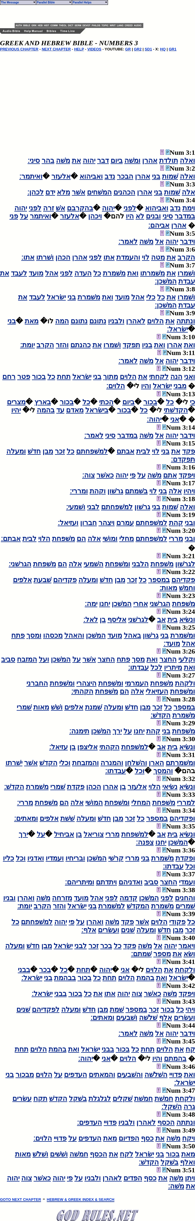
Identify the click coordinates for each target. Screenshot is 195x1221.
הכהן (62, 257)
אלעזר (61, 176)
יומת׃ (27, 345)
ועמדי (187, 882)
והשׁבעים (130, 1074)
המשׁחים (99, 192)
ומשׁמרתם (180, 763)
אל (159, 241)
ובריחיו (75, 858)
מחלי (126, 538)
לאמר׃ (128, 241)
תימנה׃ (79, 731)
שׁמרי (24, 707)
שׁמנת (93, 707)
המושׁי (94, 802)
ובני (190, 522)
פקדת (75, 786)
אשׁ (60, 208)
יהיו (16, 410)
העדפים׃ (89, 1122)
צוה (137, 993)
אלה (188, 192)
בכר (106, 946)
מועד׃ (171, 643)
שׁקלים (122, 1098)
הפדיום (129, 1138)
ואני (189, 376)
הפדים (132, 1178)
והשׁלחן (136, 763)
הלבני (140, 564)
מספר (162, 954)
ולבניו (116, 321)
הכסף (166, 1122)
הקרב (186, 257)
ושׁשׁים (59, 1154)
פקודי (177, 922)
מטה (158, 257)
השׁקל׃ (171, 1106)
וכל (139, 771)
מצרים (16, 402)
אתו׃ (27, 257)
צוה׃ (88, 475)
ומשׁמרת (182, 635)
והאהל (74, 635)
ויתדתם (106, 882)
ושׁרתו (45, 257)
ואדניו (35, 858)
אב (161, 619)
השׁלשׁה (155, 1074)
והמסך (163, 771)
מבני (179, 386)
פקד (188, 451)
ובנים (153, 216)
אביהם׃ (158, 225)
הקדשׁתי (176, 410)
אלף (165, 1017)
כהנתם (80, 345)
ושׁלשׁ (40, 1154)
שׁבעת (42, 580)
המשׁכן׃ (166, 281)
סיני (168, 216)
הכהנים (124, 192)
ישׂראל (56, 297)
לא (140, 216)
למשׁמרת (111, 906)
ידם (50, 192)
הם (81, 538)
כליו (8, 858)
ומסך (33, 635)
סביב (8, 659)
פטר (23, 376)
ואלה (187, 160)
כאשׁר (105, 475)
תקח (40, 1098)
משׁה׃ (176, 1186)
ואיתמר (40, 216)
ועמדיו (55, 858)
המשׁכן (122, 603)
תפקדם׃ (183, 459)
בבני (24, 969)
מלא (63, 192)
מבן (48, 451)
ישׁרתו (13, 763)
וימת (188, 208)
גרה (189, 1106)
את (76, 160)
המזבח (27, 659)
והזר (62, 345)
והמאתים (102, 1074)
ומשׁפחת (117, 564)
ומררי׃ (79, 491)
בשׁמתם (136, 491)
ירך (117, 731)
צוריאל (94, 834)
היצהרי (86, 683)
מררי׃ (25, 802)
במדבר (185, 216)
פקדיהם (183, 580)
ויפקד (187, 475)
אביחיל (64, 834)
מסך (138, 659)
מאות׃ (168, 588)
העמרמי (136, 683)
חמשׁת (164, 1098)
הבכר (125, 176)
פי (133, 475)
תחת (64, 376)
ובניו (9, 898)
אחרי (140, 603)
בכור (39, 376)
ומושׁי (110, 538)
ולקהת (185, 683)
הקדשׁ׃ (160, 715)
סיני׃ (34, 160)
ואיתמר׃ (31, 176)
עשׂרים (22, 1098)
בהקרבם (80, 208)
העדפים (75, 1074)
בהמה (46, 410)
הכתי (106, 402)
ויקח (188, 1138)
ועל (44, 659)
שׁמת (117, 1009)
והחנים (185, 898)
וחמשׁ (187, 588)
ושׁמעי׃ (75, 507)
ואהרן (25, 898)
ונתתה (185, 321)
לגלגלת (99, 1098)
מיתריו (173, 667)
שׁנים (128, 930)
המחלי (140, 802)
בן (103, 619)
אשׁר (78, 192)
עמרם (125, 522)
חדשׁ (34, 451)
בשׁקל (78, 1098)
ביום (117, 160)
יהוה (89, 160)
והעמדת (128, 257)
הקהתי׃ (82, 691)
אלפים (22, 580)
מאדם (75, 410)
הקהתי (109, 747)
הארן (156, 763)
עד (60, 410)
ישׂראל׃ (177, 329)
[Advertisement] (82, 13)
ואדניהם (130, 882)
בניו (147, 345)
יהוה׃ (154, 419)
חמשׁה (78, 1154)
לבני (93, 507)
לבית (143, 451)
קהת (176, 522)
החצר (168, 659)
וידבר (187, 241)
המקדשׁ (138, 906)
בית (172, 619)
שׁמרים (185, 906)
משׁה (63, 160)
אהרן (149, 160)
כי (192, 402)
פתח (18, 635)
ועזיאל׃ (68, 522)
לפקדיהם (45, 1009)
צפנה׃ (145, 842)
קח (190, 1049)
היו (130, 216)
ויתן (190, 1178)
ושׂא (189, 954)
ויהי (190, 1009)
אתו (109, 257)
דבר (103, 160)
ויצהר (107, 522)
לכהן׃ (35, 192)
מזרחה (62, 898)
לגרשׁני (138, 619)
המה (62, 321)
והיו (146, 386)
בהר (48, 160)
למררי (186, 802)
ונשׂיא (187, 619)
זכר (60, 451)
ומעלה (16, 451)
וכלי (64, 763)
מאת (31, 321)
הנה (176, 376)
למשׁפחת (134, 747)
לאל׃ (90, 619)
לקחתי (159, 376)
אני (174, 419)
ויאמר (186, 946)
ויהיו (189, 491)
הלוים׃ (115, 386)
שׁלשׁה (148, 1017)
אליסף (116, 619)
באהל (132, 635)
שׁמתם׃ (141, 954)
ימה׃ (91, 603)
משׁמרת (114, 273)
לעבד (19, 273)
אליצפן (87, 747)
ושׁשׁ (57, 707)
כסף (147, 1138)
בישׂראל (96, 410)
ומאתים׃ (26, 818)
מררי (176, 538)
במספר (159, 580)
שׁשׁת (67, 818)
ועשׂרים (108, 930)
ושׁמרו (186, 273)
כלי (150, 297)
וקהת (98, 491)
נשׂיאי (169, 786)
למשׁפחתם (92, 451)
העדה (83, 273)
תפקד (131, 345)
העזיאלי (157, 691)
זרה (48, 208)
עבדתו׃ (138, 667)
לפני (129, 208)
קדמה (128, 898)
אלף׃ (88, 930)
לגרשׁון (185, 564)
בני (156, 176)
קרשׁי (115, 858)
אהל (51, 273)
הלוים (155, 321)
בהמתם (175, 1058)
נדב (110, 176)
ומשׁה (132, 160)
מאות (41, 707)
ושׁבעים (126, 1017)
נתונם (97, 321)
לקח (126, 1154)
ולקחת (185, 969)
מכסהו (53, 635)
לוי (145, 257)
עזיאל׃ (58, 747)
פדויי (175, 1074)
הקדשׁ (48, 763)
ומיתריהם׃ (79, 882)
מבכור (25, 1074)
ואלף (187, 1162)
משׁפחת (63, 538)
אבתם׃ (11, 538)
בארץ (42, 402)
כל (97, 273)
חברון (88, 522)
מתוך (110, 376)
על (24, 216)
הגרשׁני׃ (20, 564)
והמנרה (112, 763)
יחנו (104, 603)
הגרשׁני (160, 603)
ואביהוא (91, 176)
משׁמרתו (152, 273)
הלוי (44, 538)
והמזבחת (85, 763)
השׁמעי (93, 564)
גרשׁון (115, 491)
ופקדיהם (182, 818)
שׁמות (170, 176)
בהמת (145, 978)
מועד (36, 273)
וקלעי (186, 659)
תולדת (168, 160)
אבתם (125, 451)
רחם (9, 376)
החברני (37, 683)
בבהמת (65, 978)
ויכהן (95, 216)
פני (13, 216)
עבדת (186, 281)
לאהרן (135, 321)
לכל (156, 667)
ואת (132, 273)
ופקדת (185, 858)
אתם (170, 475)
